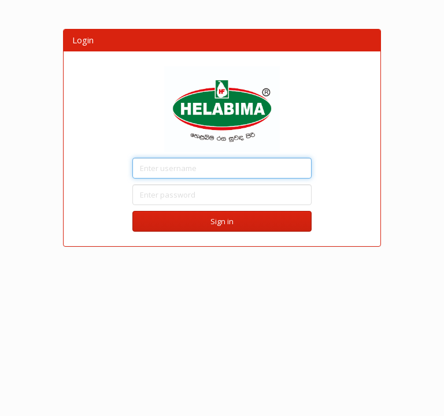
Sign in (222, 221)
